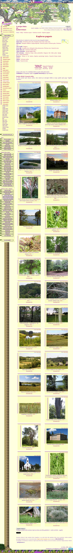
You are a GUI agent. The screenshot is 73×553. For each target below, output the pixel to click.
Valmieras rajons (5, 127)
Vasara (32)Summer (45, 66)
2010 (61, 300)
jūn (43, 68)
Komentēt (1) (56, 101)
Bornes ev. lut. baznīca (27, 56)
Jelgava (3, 51)
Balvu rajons (4, 40)
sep (49, 68)
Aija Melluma (38, 506)
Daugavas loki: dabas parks (50, 53)
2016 (59, 100)
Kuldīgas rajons (5, 105)
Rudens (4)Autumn (50, 66)
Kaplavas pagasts (46, 32)
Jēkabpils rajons (5, 50)
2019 (32, 226)
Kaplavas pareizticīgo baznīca (41, 56)
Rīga (3, 118)
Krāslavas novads (37, 32)
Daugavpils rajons (5, 45)
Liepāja (3, 107)
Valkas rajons (4, 125)
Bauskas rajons (5, 41)
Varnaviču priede (44, 43)
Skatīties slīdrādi (20, 76)
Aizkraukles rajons (5, 37)
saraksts (7, 28)
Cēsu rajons (4, 43)
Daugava (25, 46)
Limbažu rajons (5, 110)
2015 (58, 230)
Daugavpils (4, 44)
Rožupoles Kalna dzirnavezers (37, 48)
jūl (45, 68)
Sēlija (21, 32)
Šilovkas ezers (47, 48)
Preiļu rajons (4, 115)
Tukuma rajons (5, 124)
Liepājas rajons (5, 108)
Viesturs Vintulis (38, 82)
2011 (39, 98)
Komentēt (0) (29, 101)
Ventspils (4, 128)
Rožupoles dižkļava (26, 43)
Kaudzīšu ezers (25, 48)
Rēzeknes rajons (5, 117)
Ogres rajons (4, 114)
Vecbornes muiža (25, 59)
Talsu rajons (4, 122)
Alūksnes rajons (5, 38)
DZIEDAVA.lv (38, 2)
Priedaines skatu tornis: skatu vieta (42, 41)
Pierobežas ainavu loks (28, 41)
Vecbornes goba (52, 43)
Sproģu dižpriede (35, 43)
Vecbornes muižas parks (30, 49)
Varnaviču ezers (55, 48)
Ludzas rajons (5, 111)
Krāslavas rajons (6, 55)
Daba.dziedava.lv (8, 32)
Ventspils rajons (5, 130)
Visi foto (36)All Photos (38, 66)
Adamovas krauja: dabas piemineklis (34, 53)
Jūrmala (3, 54)
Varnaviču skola (24, 61)
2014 (35, 523)
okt (51, 68)
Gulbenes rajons (5, 48)
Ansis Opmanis (38, 235)
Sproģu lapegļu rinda (30, 51)
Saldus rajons (4, 121)
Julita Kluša (66, 82)
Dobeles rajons (5, 47)
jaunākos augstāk (38, 68)
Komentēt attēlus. (29, 76)
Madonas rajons (5, 112)
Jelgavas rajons (5, 53)
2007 (55, 198)
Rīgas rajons (4, 120)
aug (47, 68)
